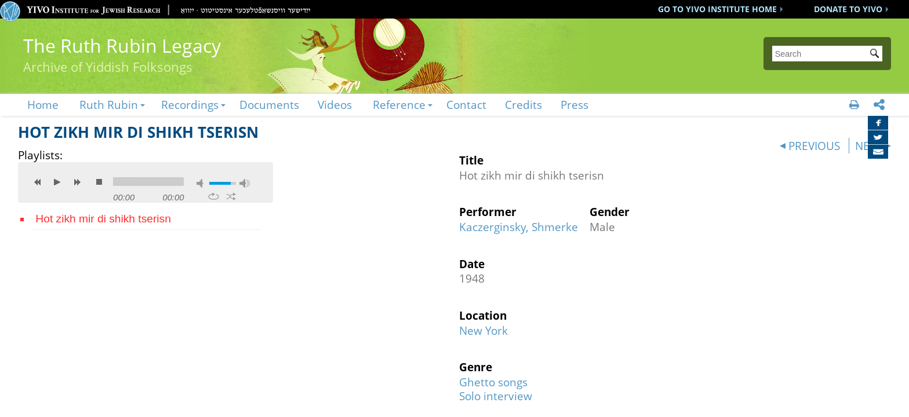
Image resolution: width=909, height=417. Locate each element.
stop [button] (99, 182)
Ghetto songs (493, 382)
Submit (876, 54)
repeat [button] (213, 196)
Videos (335, 104)
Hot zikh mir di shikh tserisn (103, 219)
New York (483, 330)
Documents (269, 104)
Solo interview (495, 396)
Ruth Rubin (108, 104)
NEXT (868, 145)
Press (574, 104)
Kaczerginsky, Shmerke (518, 227)
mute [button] (202, 183)
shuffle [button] (231, 196)
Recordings (190, 104)
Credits (523, 104)
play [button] (57, 181)
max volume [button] (244, 183)
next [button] (77, 182)
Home (43, 104)
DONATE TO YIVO (848, 8)
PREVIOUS (814, 145)
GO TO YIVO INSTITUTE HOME (717, 8)
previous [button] (38, 182)
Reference (399, 104)
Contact (466, 104)
